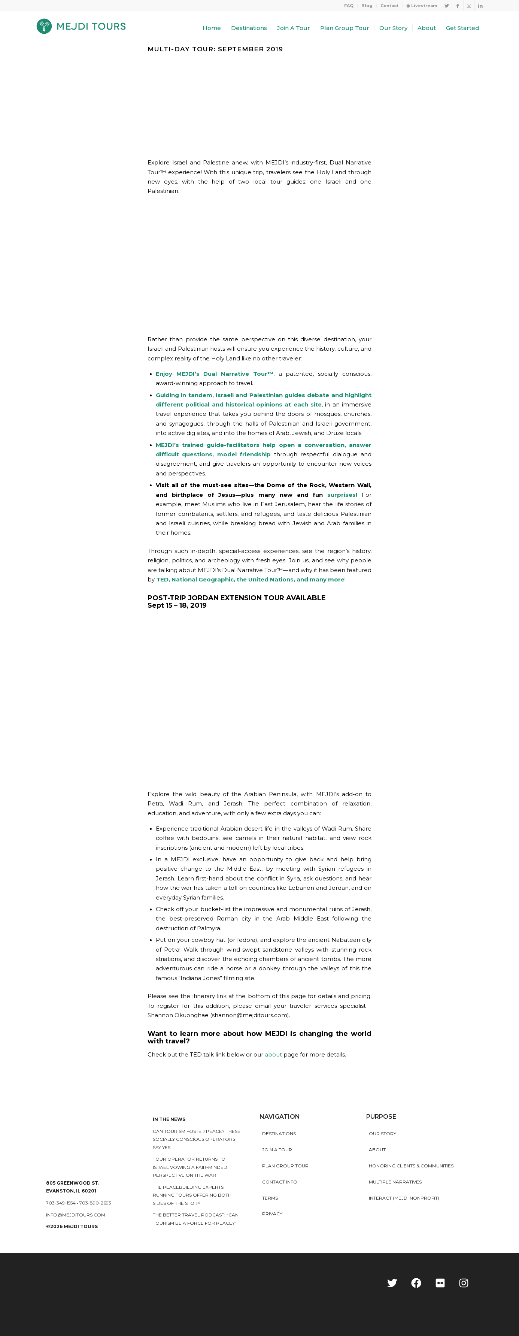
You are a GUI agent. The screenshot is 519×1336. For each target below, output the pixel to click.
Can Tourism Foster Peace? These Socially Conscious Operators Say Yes (196, 1139)
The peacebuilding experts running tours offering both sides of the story (192, 1195)
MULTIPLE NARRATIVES (395, 1182)
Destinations (279, 1133)
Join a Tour (277, 1149)
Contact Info (279, 1182)
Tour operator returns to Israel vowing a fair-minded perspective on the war (190, 1167)
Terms (270, 1198)
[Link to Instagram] (469, 5)
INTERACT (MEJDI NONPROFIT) (404, 1198)
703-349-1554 (61, 1203)
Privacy (272, 1213)
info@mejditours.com (75, 1215)
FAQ (348, 5)
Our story (382, 1133)
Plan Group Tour (285, 1166)
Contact (389, 5)
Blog (367, 5)
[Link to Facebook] (457, 5)
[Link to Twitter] (446, 5)
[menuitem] (349, 5)
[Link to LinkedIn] (480, 5)
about (273, 1054)
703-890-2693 (95, 1203)
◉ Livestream (421, 5)
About (377, 1149)
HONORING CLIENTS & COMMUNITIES (411, 1166)
